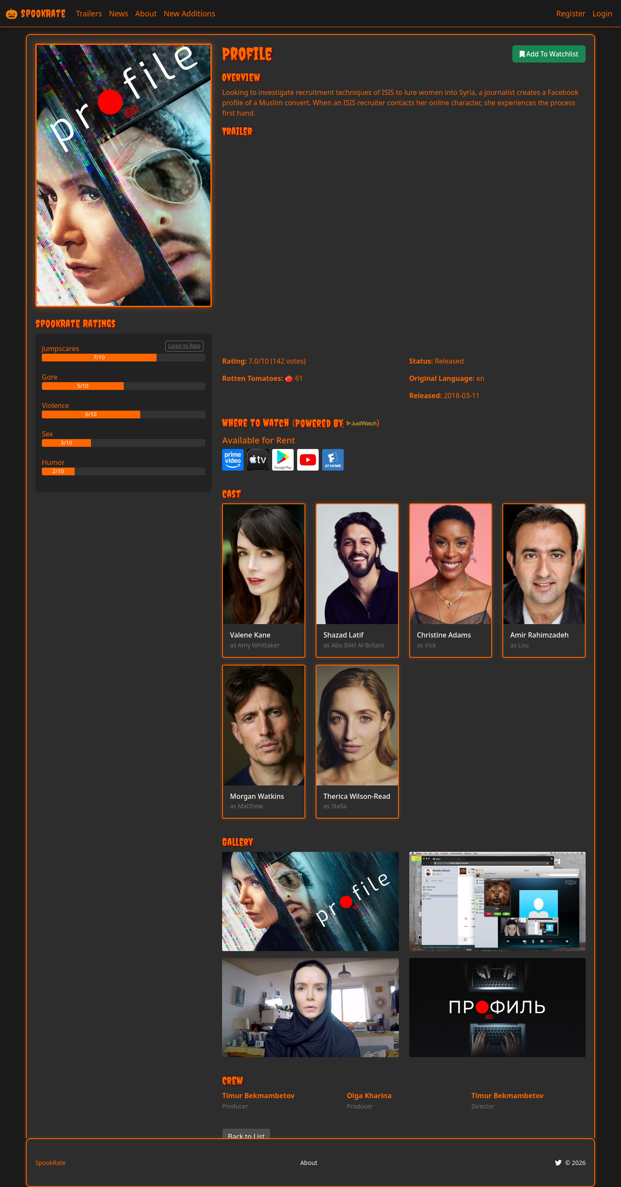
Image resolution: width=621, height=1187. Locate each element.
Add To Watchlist (547, 54)
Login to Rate (184, 345)
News (118, 13)
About (146, 13)
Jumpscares (60, 348)
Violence (55, 405)
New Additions (190, 13)
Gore (50, 377)
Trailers (89, 13)
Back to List (246, 1136)
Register (571, 13)
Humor (53, 462)
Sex (47, 434)
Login (602, 13)
